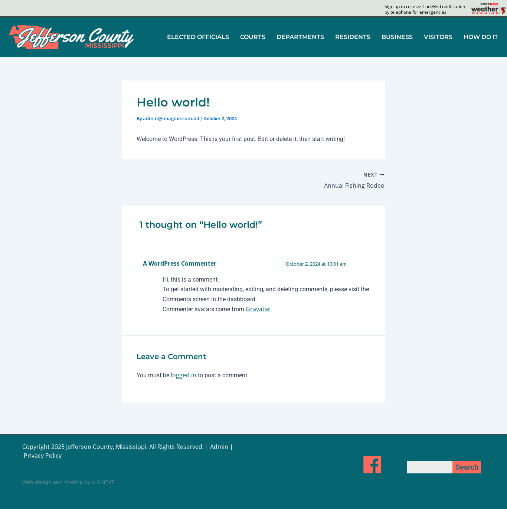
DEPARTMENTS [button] (300, 36)
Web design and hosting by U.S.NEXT (68, 482)
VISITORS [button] (438, 36)
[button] (198, 37)
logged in (183, 375)
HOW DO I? (481, 36)
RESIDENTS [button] (352, 36)
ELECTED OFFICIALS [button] (198, 36)
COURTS (252, 36)
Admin (219, 447)
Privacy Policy (43, 455)
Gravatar (258, 309)
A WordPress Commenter (179, 263)
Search (466, 467)
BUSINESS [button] (397, 36)
